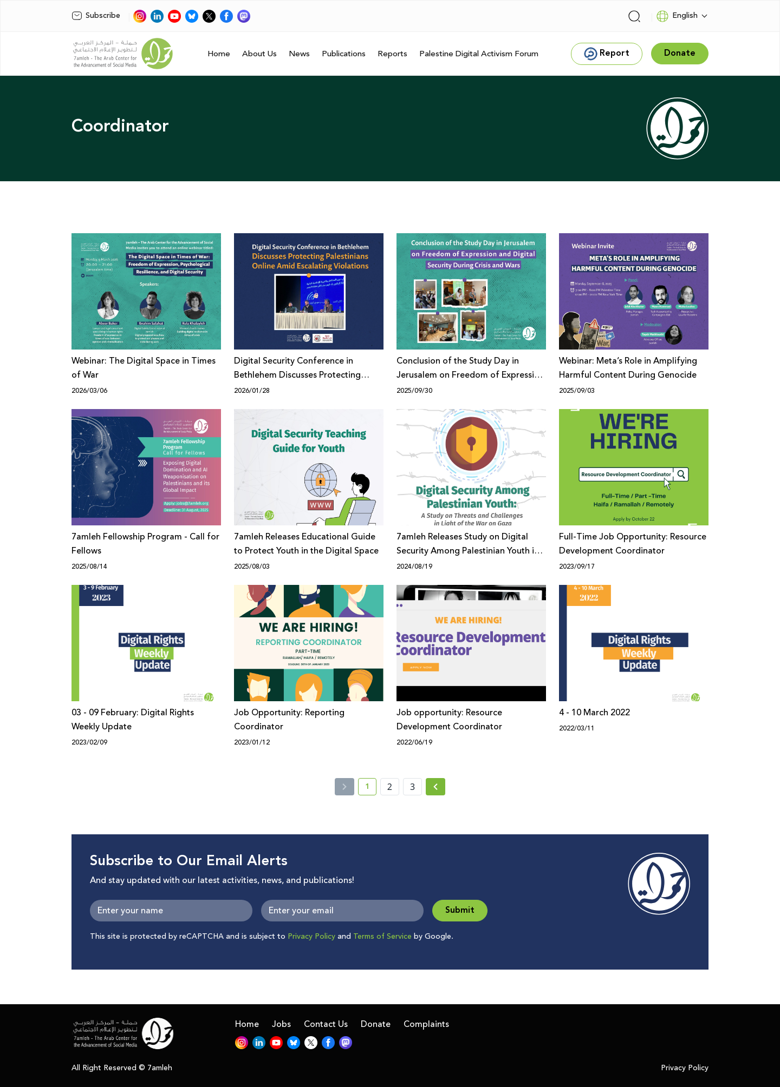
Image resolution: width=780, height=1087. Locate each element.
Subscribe (96, 16)
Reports (392, 54)
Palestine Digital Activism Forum (478, 54)
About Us (259, 54)
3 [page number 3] (412, 787)
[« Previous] (344, 786)
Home (218, 54)
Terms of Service (382, 937)
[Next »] (435, 786)
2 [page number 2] (389, 787)
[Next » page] (435, 786)
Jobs (281, 1024)
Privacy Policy (311, 937)
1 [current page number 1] (370, 788)
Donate (376, 1024)
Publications (344, 54)
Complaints (426, 1024)
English (677, 16)
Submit (459, 910)
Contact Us (326, 1024)
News (299, 54)
